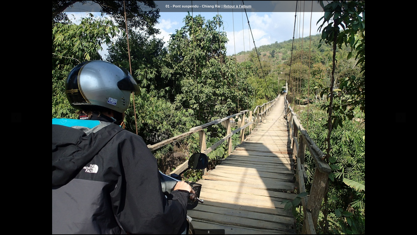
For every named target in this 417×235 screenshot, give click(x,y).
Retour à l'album (237, 6)
